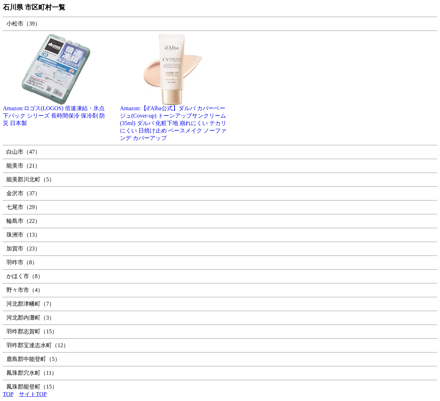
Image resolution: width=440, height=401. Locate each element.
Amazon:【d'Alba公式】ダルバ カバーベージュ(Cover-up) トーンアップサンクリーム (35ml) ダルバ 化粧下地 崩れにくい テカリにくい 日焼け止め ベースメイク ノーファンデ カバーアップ (173, 120)
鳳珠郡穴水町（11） (31, 373)
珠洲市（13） (23, 235)
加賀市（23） (23, 248)
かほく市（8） (24, 276)
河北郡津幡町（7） (30, 304)
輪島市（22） (23, 221)
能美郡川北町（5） (30, 179)
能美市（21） (23, 166)
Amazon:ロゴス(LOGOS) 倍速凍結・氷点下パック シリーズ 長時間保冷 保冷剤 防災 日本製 (56, 113)
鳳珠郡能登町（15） (31, 387)
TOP (8, 394)
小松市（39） (23, 24)
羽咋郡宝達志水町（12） (37, 345)
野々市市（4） (24, 290)
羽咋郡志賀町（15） (31, 331)
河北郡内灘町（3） (30, 318)
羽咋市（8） (22, 262)
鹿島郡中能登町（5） (33, 359)
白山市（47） (23, 152)
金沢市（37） (23, 193)
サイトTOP (32, 394)
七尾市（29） (23, 207)
